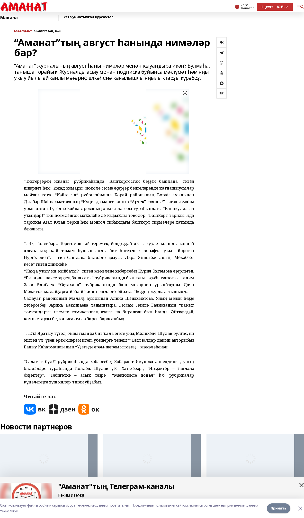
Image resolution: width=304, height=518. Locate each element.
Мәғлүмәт (23, 31)
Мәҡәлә (9, 17)
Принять (278, 508)
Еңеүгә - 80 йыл (274, 6)
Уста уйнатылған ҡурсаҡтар (88, 17)
